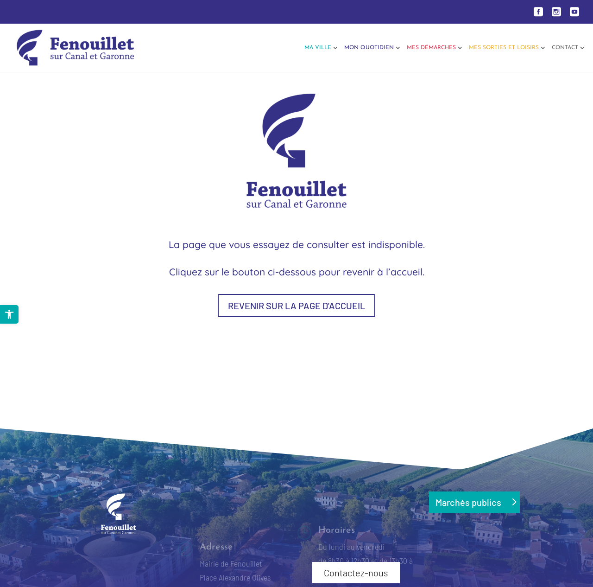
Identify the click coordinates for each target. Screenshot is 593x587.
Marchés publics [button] (468, 502)
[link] (9, 314)
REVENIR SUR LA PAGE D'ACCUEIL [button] (296, 305)
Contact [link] (565, 48)
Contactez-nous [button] (356, 572)
